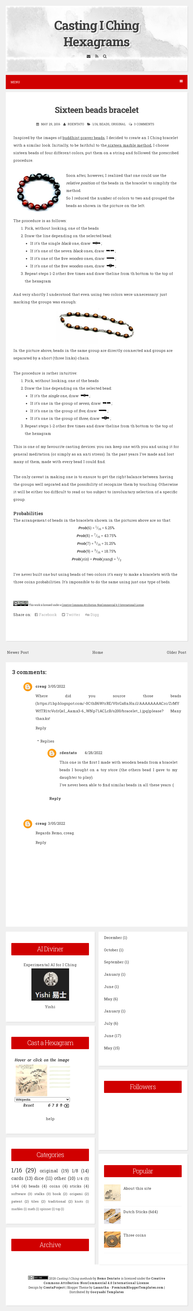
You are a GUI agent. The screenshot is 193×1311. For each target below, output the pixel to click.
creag (40, 686)
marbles (17, 1209)
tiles (35, 1201)
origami (76, 1194)
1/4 (80, 1178)
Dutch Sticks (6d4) (140, 1211)
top (58, 1209)
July (108, 1023)
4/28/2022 (93, 752)
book (57, 1194)
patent (16, 1201)
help (50, 1118)
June (109, 986)
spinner (45, 1209)
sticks (75, 1186)
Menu (97, 82)
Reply (40, 727)
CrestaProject (54, 1287)
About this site (137, 1188)
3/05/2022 (56, 686)
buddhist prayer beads (84, 137)
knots (79, 1201)
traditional (57, 1201)
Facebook (46, 614)
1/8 (75, 1171)
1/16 (95, 124)
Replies (47, 741)
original (118, 124)
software (18, 1194)
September (114, 961)
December (113, 937)
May (108, 998)
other (60, 1178)
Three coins (134, 1235)
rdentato (68, 752)
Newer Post (18, 652)
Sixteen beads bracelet (96, 109)
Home (97, 652)
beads (104, 124)
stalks (39, 1194)
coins (55, 1186)
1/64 (15, 1186)
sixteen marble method (129, 145)
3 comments (144, 124)
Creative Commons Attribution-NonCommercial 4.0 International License (103, 605)
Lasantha (101, 1287)
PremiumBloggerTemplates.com (137, 1287)
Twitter (71, 614)
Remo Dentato (108, 1278)
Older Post (176, 652)
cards (17, 1178)
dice (39, 1178)
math (31, 1209)
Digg (92, 614)
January (112, 974)
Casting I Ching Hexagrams (96, 33)
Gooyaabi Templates (107, 1292)
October (111, 949)
